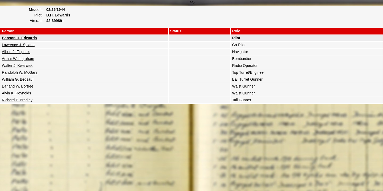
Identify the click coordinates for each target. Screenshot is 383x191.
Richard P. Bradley (17, 100)
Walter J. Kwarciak (17, 65)
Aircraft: (36, 21)
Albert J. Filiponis (16, 52)
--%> (191, 52)
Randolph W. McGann (20, 72)
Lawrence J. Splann (18, 45)
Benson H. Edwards (19, 38)
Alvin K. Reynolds (16, 93)
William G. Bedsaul (17, 79)
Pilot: (38, 15)
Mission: (36, 9)
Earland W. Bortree (17, 86)
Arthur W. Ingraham (18, 59)
